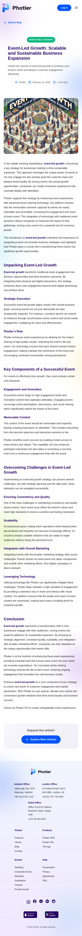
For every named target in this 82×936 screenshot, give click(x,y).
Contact (18, 851)
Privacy (46, 872)
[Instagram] (28, 901)
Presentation (49, 867)
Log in (64, 7)
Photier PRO (49, 838)
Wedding (19, 867)
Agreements (49, 876)
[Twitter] (41, 901)
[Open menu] (76, 8)
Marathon (19, 876)
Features (19, 838)
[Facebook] (34, 901)
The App (47, 846)
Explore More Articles (41, 739)
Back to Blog (13, 22)
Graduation (20, 880)
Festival (18, 885)
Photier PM (48, 842)
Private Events (22, 889)
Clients (18, 842)
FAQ (45, 880)
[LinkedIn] (47, 901)
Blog (17, 846)
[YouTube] (53, 901)
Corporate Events (23, 872)
